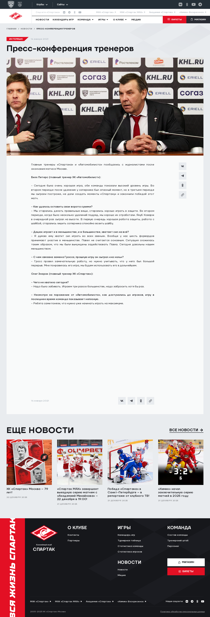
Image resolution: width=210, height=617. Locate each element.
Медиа (122, 575)
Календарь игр (126, 535)
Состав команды (177, 535)
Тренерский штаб (178, 540)
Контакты (73, 535)
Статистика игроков (130, 551)
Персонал (173, 546)
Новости (26, 29)
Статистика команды (130, 546)
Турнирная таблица (129, 540)
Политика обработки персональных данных (182, 611)
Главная (12, 29)
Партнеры (74, 540)
